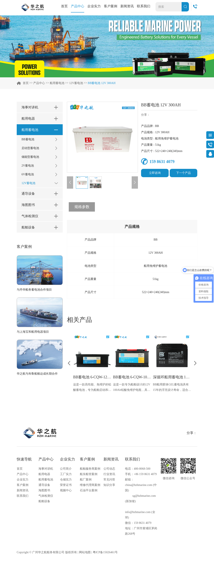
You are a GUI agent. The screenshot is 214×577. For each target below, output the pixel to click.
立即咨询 (155, 172)
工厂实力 (66, 474)
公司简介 (66, 468)
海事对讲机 (45, 468)
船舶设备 (44, 501)
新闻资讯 (127, 6)
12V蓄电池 (76, 83)
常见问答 (109, 479)
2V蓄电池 (40, 166)
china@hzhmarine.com (138, 485)
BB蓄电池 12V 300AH (102, 83)
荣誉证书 (66, 485)
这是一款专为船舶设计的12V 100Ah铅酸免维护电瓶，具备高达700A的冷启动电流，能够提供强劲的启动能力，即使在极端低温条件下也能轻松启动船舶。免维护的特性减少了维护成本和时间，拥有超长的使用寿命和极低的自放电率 (132, 388)
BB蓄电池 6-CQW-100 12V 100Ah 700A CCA (132, 377)
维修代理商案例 (90, 485)
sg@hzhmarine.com (144, 495)
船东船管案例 (88, 474)
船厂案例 (86, 479)
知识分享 (109, 485)
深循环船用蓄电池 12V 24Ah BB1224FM (172, 377)
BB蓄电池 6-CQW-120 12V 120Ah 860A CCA (92, 377)
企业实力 (94, 6)
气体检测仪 (45, 495)
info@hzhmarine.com (137, 512)
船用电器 (44, 474)
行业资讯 (109, 474)
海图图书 (44, 490)
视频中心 (66, 490)
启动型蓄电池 (40, 148)
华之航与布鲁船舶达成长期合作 (37, 373)
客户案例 (110, 6)
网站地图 (85, 552)
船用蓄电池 (57, 83)
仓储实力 (66, 479)
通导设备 (44, 485)
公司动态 (109, 468)
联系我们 (143, 6)
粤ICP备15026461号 (105, 552)
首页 (64, 6)
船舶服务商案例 (90, 468)
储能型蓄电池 (40, 157)
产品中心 (77, 6)
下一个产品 (183, 172)
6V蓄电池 (40, 174)
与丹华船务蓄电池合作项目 (34, 289)
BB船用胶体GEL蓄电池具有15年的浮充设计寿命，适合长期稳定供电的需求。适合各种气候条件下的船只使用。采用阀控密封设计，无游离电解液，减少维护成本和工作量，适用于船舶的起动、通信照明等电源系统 (172, 388)
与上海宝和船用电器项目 (33, 331)
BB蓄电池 (40, 139)
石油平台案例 (88, 490)
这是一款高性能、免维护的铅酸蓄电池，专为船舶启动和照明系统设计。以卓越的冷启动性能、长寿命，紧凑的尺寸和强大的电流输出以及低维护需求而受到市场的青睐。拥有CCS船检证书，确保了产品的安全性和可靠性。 (92, 388)
